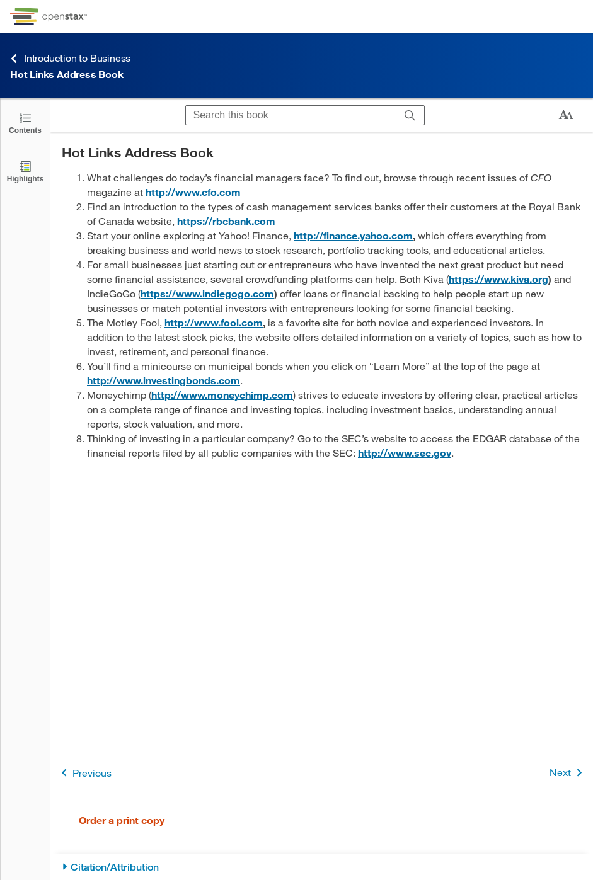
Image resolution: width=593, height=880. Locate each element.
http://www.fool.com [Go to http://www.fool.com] (213, 322)
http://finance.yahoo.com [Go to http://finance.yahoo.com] (353, 235)
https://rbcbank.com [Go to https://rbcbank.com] (226, 221)
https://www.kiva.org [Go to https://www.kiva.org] (498, 279)
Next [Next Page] (568, 772)
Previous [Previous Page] (84, 772)
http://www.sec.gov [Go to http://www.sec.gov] (404, 453)
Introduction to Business (70, 58)
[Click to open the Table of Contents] (25, 122)
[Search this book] (290, 115)
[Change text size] (566, 115)
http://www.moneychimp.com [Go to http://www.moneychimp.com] (222, 395)
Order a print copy (121, 820)
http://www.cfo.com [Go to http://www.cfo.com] (193, 192)
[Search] (410, 115)
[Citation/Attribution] (322, 867)
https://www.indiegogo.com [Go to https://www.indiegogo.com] (207, 293)
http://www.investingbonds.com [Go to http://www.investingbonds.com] (163, 380)
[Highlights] (25, 171)
